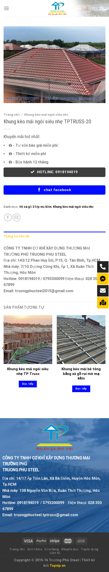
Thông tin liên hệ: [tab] (17, 236)
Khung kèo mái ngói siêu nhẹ (46, 114)
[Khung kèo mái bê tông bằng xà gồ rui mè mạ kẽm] (81, 339)
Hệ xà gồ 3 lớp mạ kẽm (35, 206)
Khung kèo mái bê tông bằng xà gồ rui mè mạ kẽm (81, 373)
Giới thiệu (34, 549)
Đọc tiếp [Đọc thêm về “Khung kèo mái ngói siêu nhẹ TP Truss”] (27, 383)
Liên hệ (55, 553)
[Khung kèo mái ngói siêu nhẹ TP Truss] (28, 339)
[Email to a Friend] (16, 217)
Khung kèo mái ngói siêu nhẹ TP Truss (27, 371)
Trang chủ (12, 114)
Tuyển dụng (90, 549)
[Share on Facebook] (8, 217)
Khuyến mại (69, 549)
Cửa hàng (51, 549)
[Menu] (6, 8)
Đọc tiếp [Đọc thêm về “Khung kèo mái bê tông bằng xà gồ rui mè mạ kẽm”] (81, 388)
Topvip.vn (58, 566)
